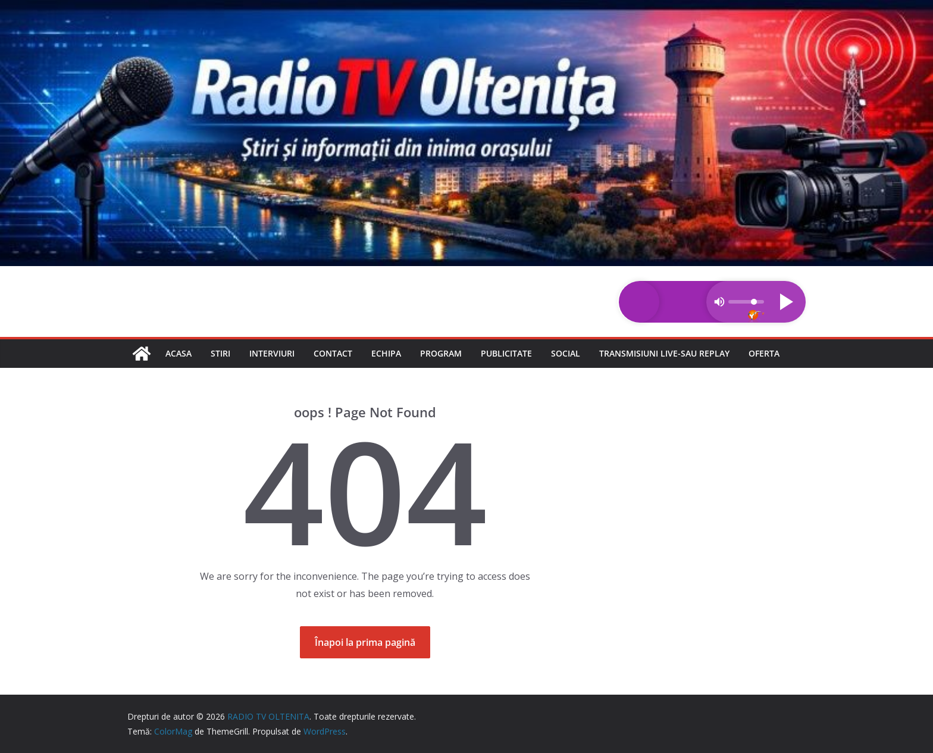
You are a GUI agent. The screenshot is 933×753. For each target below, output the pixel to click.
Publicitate (506, 353)
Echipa (386, 353)
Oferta (764, 353)
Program (441, 353)
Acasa (178, 353)
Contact (333, 353)
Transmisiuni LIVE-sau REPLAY (664, 353)
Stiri (220, 353)
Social (565, 353)
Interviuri (272, 353)
